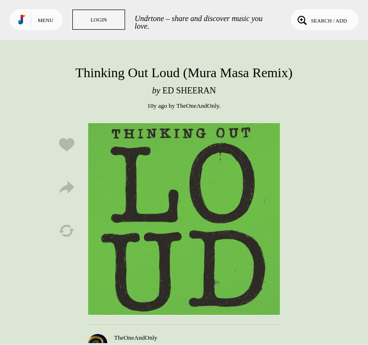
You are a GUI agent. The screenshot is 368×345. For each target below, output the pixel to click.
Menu (45, 20)
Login (99, 20)
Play (184, 219)
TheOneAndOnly (197, 105)
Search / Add (321, 19)
